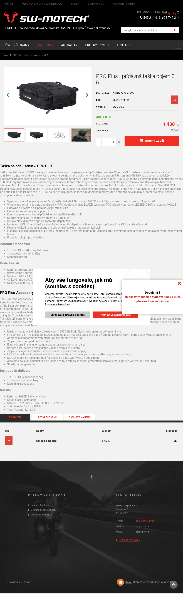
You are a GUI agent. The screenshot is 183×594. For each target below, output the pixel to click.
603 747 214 (170, 17)
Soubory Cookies (40, 506)
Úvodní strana (17, 46)
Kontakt (124, 46)
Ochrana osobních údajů (43, 510)
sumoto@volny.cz (169, 13)
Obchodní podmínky (41, 515)
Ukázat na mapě (129, 541)
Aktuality (69, 46)
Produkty (45, 46)
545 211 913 (150, 17)
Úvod (6, 56)
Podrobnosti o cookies (57, 304)
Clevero (128, 583)
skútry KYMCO (97, 46)
